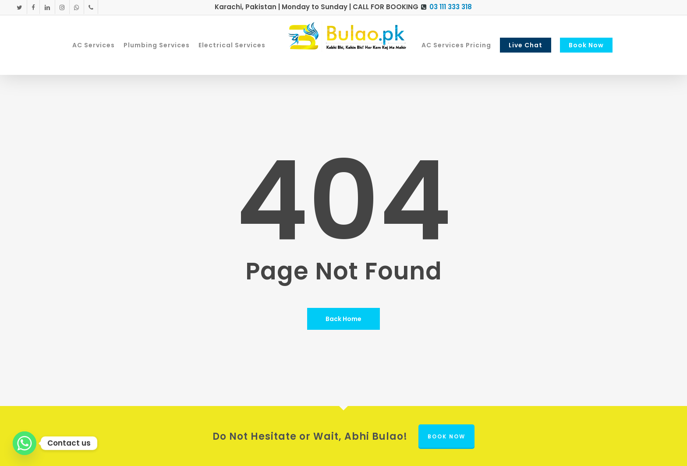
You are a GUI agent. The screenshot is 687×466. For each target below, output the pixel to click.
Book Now (446, 436)
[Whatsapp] (24, 443)
